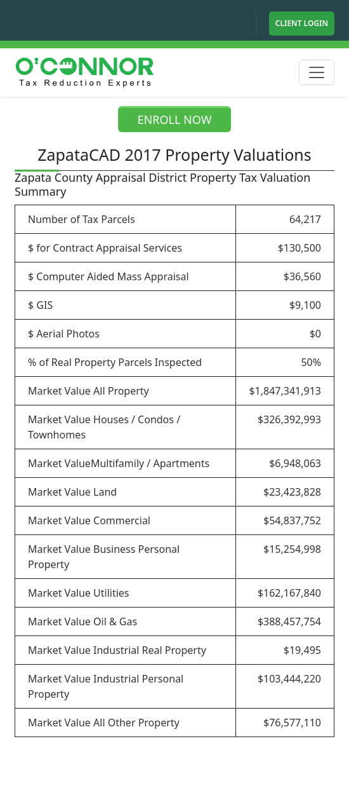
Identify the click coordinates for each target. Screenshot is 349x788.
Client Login (301, 23)
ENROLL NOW (175, 119)
